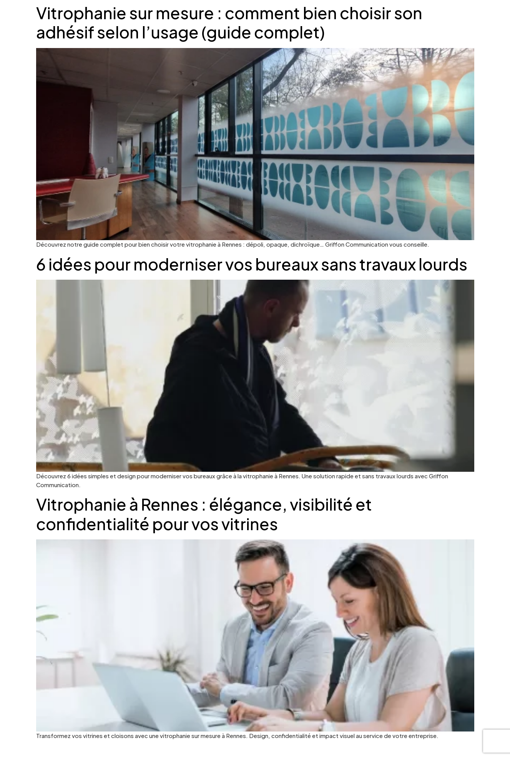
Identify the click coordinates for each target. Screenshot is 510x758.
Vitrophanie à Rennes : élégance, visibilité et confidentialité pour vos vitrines (204, 513)
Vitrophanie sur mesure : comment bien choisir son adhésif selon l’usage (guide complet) (229, 22)
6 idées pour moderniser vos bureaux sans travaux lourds (251, 264)
